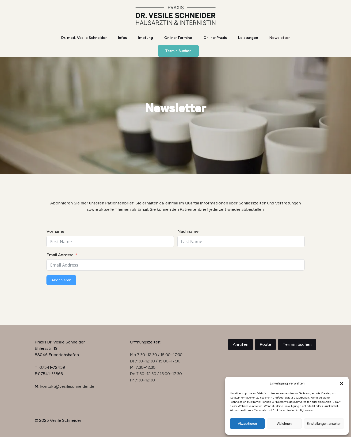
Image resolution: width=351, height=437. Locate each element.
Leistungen (248, 37)
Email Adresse (59, 254)
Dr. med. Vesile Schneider (84, 37)
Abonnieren (61, 280)
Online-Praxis (215, 37)
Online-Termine (178, 37)
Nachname (187, 231)
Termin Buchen (178, 51)
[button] (341, 383)
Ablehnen (284, 424)
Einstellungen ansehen (324, 424)
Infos (122, 37)
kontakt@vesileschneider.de (67, 386)
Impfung (145, 37)
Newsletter (279, 37)
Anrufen (240, 344)
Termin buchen (297, 344)
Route (265, 344)
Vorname (55, 231)
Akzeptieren (247, 424)
